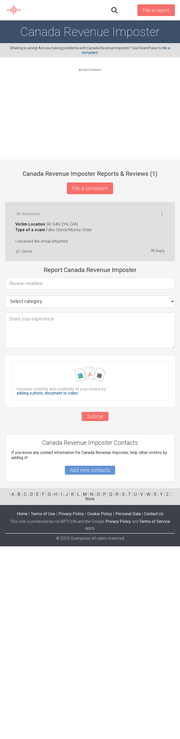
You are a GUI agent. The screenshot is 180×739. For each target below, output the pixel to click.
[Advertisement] (90, 108)
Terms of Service (154, 714)
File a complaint (90, 188)
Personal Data (128, 706)
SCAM (14, 10)
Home (22, 706)
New (90, 691)
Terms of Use (43, 706)
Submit (95, 515)
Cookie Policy (99, 706)
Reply (158, 349)
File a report (156, 10)
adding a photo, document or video (47, 491)
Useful (23, 349)
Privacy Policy (71, 706)
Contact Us (153, 706)
